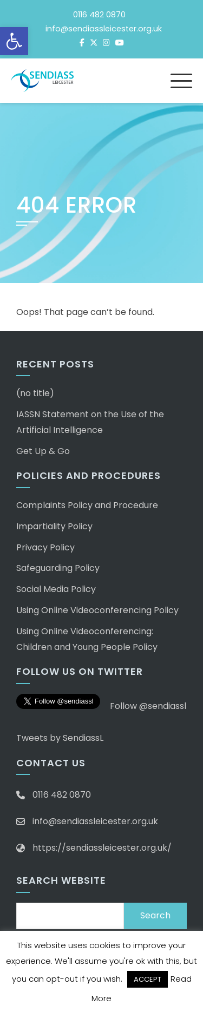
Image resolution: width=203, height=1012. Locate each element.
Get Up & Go (43, 451)
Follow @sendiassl (148, 706)
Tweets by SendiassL (59, 738)
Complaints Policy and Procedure (87, 505)
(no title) (35, 393)
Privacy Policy (45, 547)
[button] (14, 41)
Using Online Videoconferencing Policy (97, 610)
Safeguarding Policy (58, 568)
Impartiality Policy (54, 526)
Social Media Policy (56, 589)
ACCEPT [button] (147, 979)
